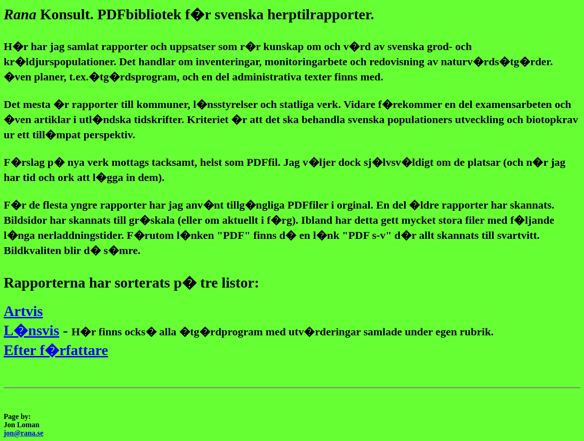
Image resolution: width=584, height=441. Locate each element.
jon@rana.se (23, 433)
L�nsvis (31, 330)
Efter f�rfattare (56, 350)
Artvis (23, 311)
